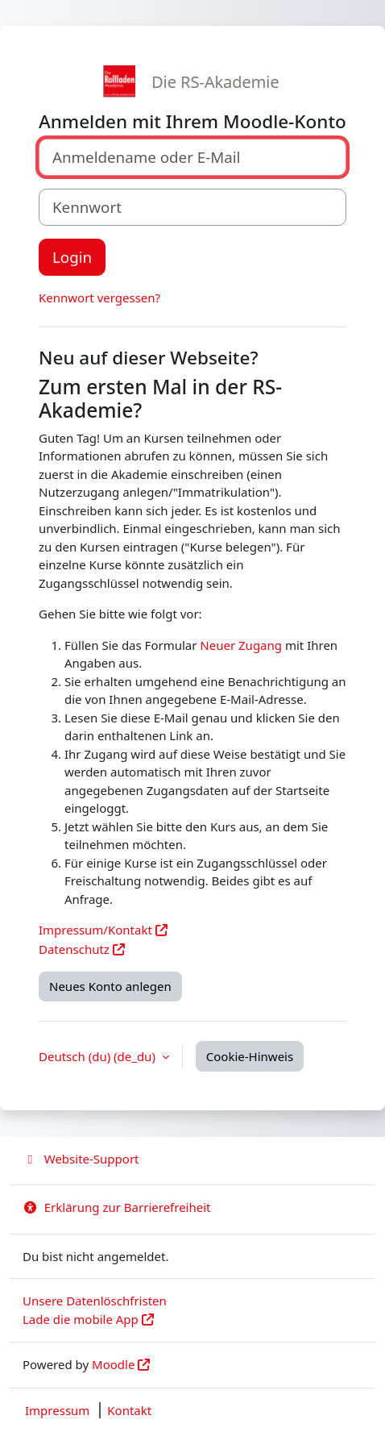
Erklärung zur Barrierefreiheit (117, 1207)
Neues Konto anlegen (110, 986)
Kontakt (129, 1410)
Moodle (113, 1364)
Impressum (57, 1410)
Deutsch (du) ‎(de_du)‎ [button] (99, 1056)
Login (72, 257)
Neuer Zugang (241, 645)
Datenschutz (74, 949)
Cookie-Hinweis (249, 1056)
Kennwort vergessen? (99, 297)
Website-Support (81, 1159)
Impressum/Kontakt (95, 930)
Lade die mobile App (81, 1319)
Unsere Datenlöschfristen (95, 1301)
